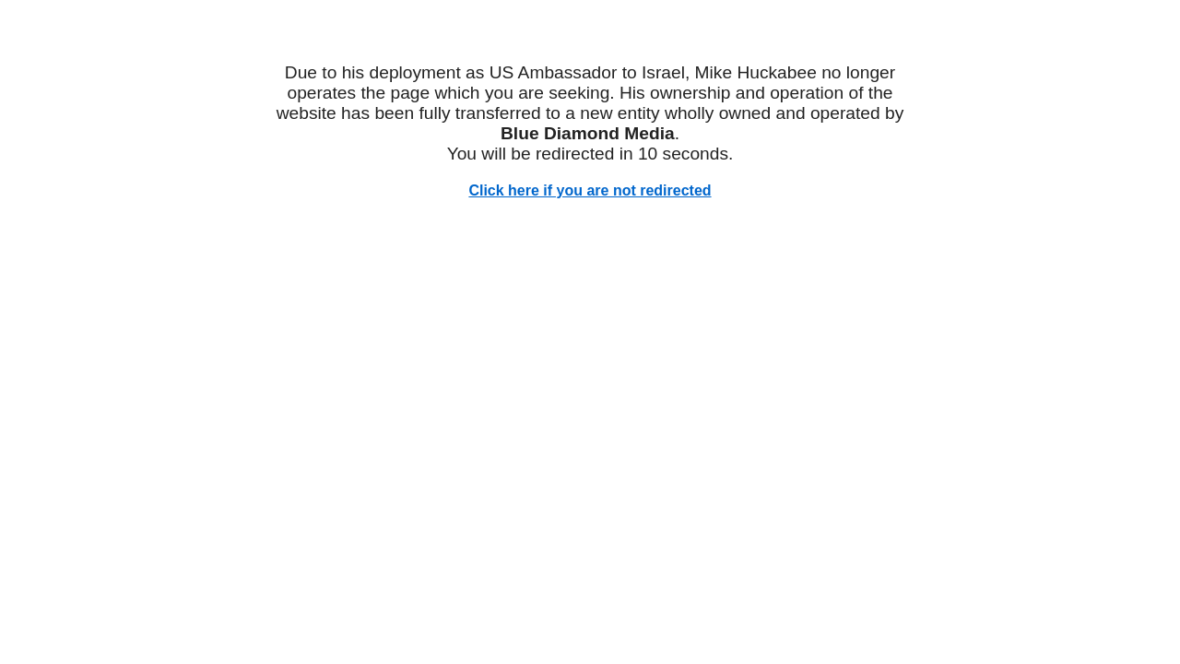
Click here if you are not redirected (589, 190)
